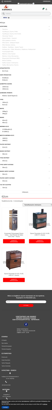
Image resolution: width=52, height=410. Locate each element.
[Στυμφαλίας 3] (6, 391)
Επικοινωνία (4, 357)
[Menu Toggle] (8, 18)
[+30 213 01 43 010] (6, 382)
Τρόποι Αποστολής (6, 366)
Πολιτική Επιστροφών (7, 346)
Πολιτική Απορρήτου (6, 349)
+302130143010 (7, 1)
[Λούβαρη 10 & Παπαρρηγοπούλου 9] (10, 373)
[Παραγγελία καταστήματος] (37, 204)
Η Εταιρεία (4, 340)
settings (45, 404)
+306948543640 (46, 1)
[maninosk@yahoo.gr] (18, 3)
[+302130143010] (2, 1)
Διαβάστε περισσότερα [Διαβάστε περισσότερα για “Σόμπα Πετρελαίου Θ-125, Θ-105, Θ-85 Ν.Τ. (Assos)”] (14, 280)
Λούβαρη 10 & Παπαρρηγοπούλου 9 (10, 376)
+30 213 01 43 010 (6, 385)
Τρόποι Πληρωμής (6, 363)
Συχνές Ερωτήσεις (6, 360)
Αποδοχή (5, 407)
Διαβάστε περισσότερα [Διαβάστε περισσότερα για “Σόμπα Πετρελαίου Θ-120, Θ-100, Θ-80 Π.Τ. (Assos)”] (40, 241)
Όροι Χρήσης (5, 343)
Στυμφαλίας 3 (6, 394)
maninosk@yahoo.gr (26, 4)
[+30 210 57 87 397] (7, 398)
